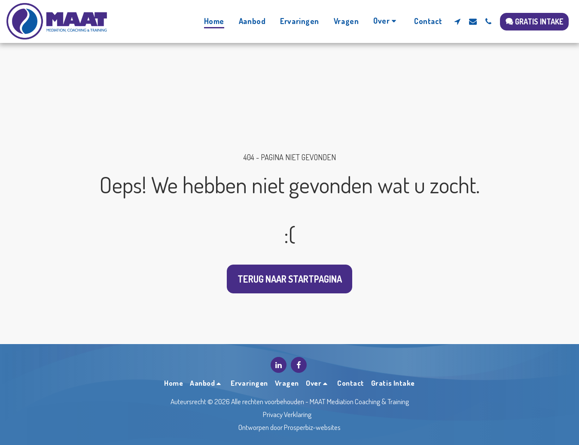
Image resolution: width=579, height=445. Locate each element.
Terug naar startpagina (290, 279)
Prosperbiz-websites (312, 427)
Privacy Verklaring (287, 414)
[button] (386, 21)
